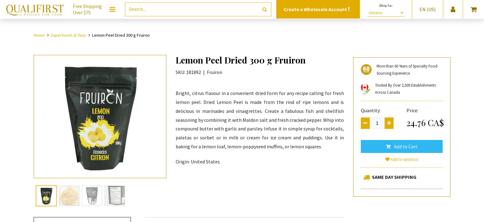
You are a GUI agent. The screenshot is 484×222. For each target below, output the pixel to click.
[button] (402, 146)
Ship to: (386, 5)
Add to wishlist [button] (402, 159)
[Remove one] (365, 123)
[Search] (264, 9)
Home (39, 35)
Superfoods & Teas (68, 35)
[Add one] (389, 123)
